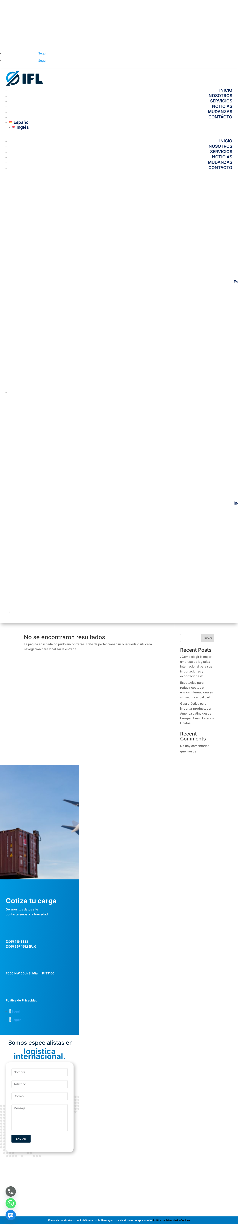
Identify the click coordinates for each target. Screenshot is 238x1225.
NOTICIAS (222, 106)
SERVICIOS (221, 100)
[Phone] (11, 1191)
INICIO (225, 90)
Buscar (207, 638)
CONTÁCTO (220, 116)
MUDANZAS (220, 111)
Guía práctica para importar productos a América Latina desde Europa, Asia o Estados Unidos (197, 713)
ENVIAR (21, 1138)
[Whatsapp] (11, 1203)
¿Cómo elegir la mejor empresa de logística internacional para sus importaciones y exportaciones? (196, 666)
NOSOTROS (220, 95)
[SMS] (11, 1215)
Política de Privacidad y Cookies (171, 1220)
